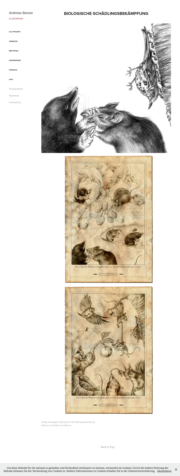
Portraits (13, 70)
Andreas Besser (21, 13)
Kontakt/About (16, 89)
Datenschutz (15, 102)
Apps (11, 79)
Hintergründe (15, 60)
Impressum (14, 95)
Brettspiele (13, 51)
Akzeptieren (164, 471)
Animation (13, 41)
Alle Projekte (14, 32)
